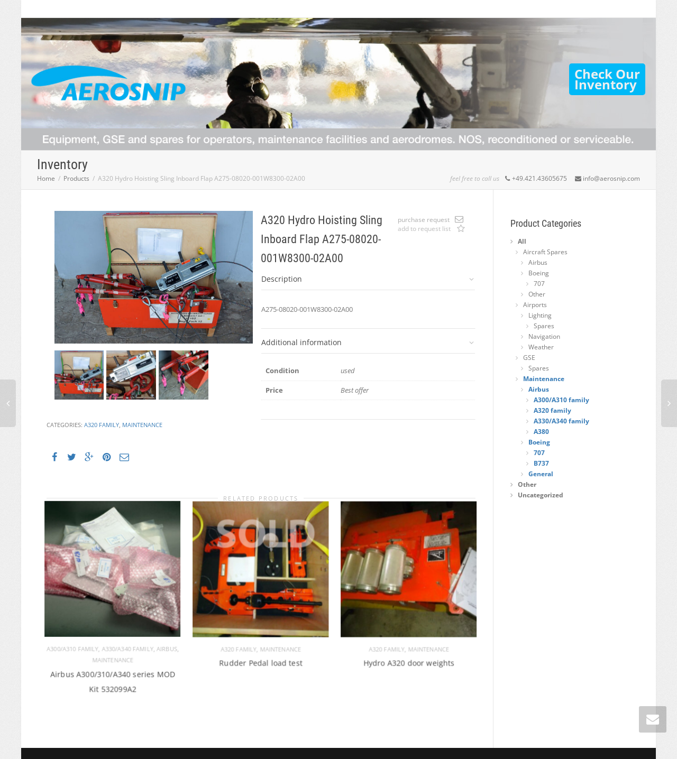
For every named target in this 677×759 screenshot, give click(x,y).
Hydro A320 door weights (409, 654)
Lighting (540, 315)
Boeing (538, 273)
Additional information (301, 342)
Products (76, 178)
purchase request (424, 219)
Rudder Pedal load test (261, 654)
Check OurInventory (607, 79)
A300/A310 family (76, 643)
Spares (544, 325)
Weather (541, 347)
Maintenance (142, 425)
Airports (535, 304)
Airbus (160, 643)
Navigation (544, 336)
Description (281, 279)
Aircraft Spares (545, 251)
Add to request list (461, 229)
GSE (529, 357)
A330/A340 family (125, 643)
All (522, 241)
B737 (541, 463)
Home (46, 178)
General (540, 473)
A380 (541, 431)
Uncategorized (540, 494)
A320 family (101, 425)
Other (536, 294)
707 (539, 283)
